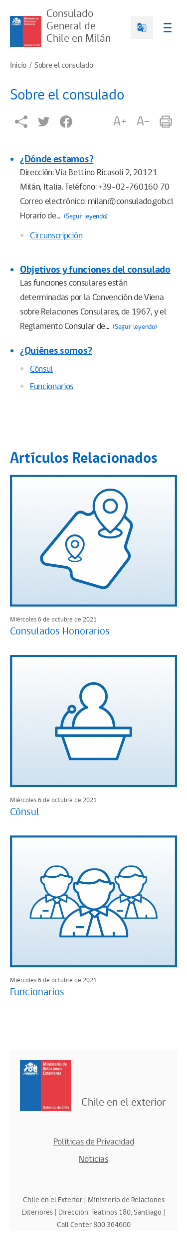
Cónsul (41, 369)
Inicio (18, 65)
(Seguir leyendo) (86, 216)
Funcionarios (51, 386)
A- (143, 121)
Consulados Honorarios (60, 631)
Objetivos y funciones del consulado (95, 270)
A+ (119, 121)
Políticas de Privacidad (93, 1142)
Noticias (93, 1159)
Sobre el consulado (63, 65)
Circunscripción (56, 235)
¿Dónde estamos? (56, 159)
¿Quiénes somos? (56, 351)
